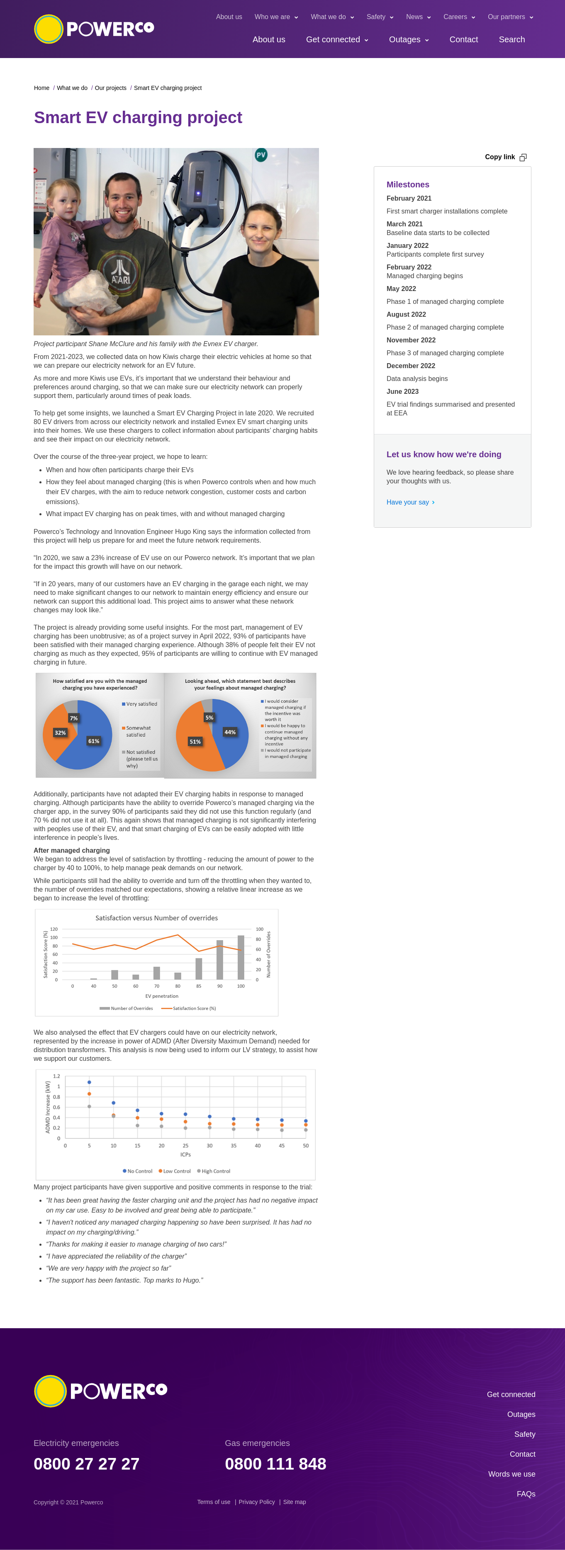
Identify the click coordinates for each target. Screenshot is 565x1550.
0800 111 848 (275, 1464)
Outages (405, 39)
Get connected (333, 39)
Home (41, 88)
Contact (464, 39)
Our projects (111, 88)
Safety (376, 16)
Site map (294, 1502)
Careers (455, 16)
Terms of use (213, 1502)
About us (229, 16)
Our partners (506, 16)
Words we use (512, 1474)
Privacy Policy (257, 1502)
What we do (328, 16)
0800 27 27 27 (87, 1464)
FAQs (526, 1494)
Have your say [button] (408, 502)
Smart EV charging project (168, 88)
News (414, 16)
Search (512, 39)
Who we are (272, 16)
